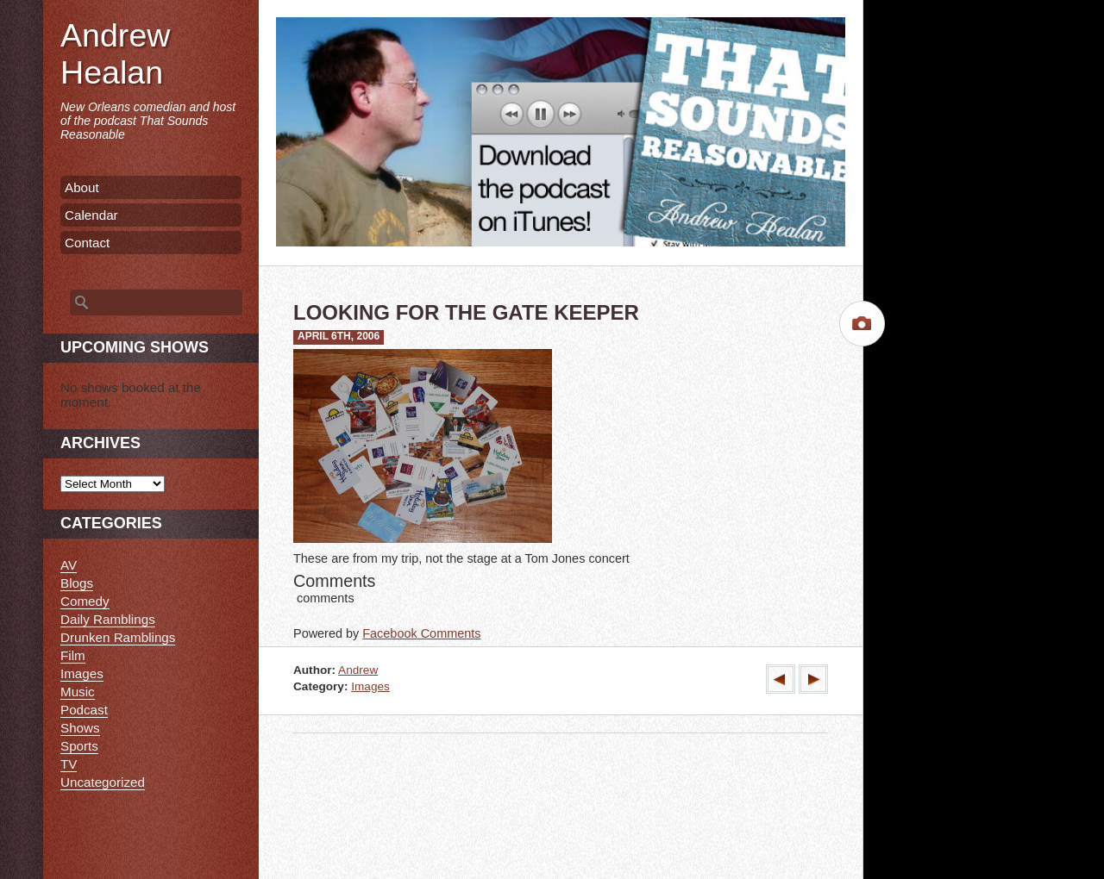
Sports (79, 746)
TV (68, 764)
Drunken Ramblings (117, 637)
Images (370, 686)
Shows (80, 727)
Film (72, 655)
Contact (87, 242)
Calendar (91, 215)
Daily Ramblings (107, 619)
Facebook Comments (421, 633)
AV (68, 565)
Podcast (84, 709)
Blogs (76, 583)
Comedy (85, 601)
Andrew (358, 670)
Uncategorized (102, 782)
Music (77, 691)
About (82, 187)
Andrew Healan (115, 53)
